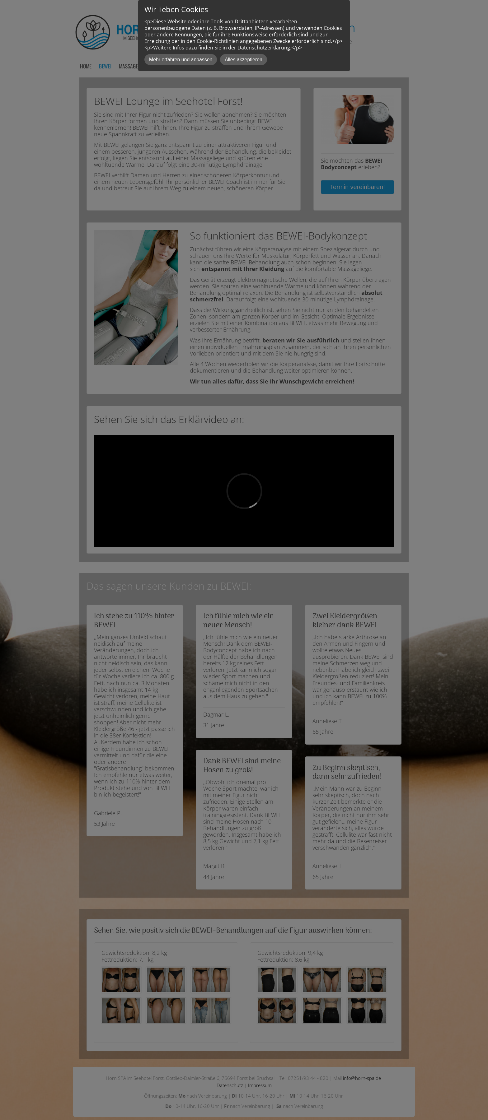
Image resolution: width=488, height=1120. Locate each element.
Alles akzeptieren (243, 59)
